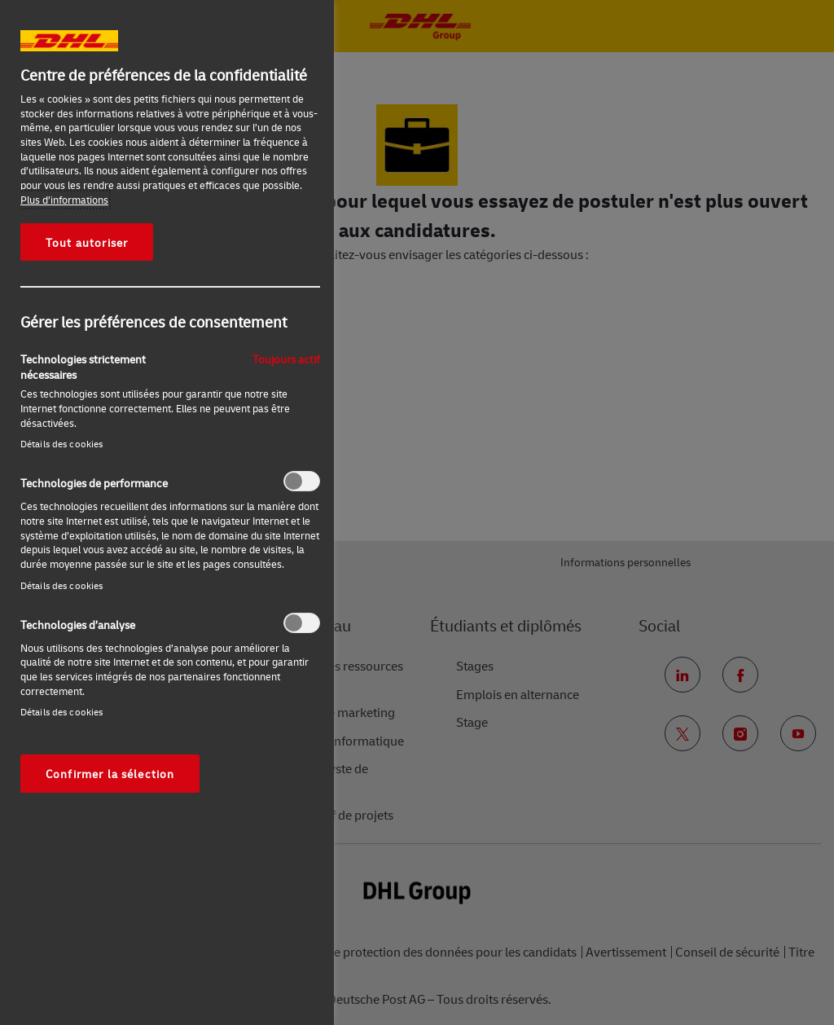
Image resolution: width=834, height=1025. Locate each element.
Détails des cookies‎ (61, 444)
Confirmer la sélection (110, 773)
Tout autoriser (87, 242)
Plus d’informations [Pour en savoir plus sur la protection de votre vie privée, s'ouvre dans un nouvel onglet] (64, 199)
